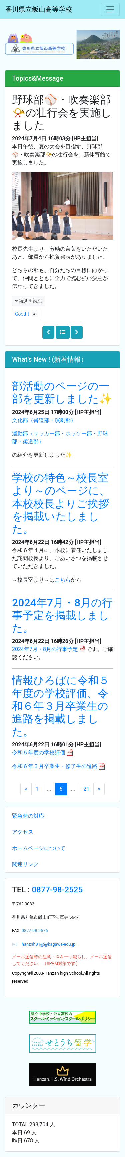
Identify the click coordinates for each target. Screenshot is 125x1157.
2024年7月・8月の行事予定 (45, 649)
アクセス (22, 832)
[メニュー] (110, 9)
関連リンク (25, 864)
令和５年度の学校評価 (38, 752)
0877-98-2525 (57, 889)
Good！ (26, 314)
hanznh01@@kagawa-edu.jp (46, 944)
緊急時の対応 (28, 816)
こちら (63, 579)
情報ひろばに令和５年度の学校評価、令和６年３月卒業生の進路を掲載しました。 (60, 706)
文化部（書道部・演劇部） (44, 420)
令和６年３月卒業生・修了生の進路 (54, 766)
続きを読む (28, 300)
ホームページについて (38, 848)
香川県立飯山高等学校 (38, 9)
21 (86, 789)
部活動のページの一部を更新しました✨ (62, 392)
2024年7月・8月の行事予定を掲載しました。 (62, 615)
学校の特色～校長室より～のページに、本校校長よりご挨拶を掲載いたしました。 (61, 503)
